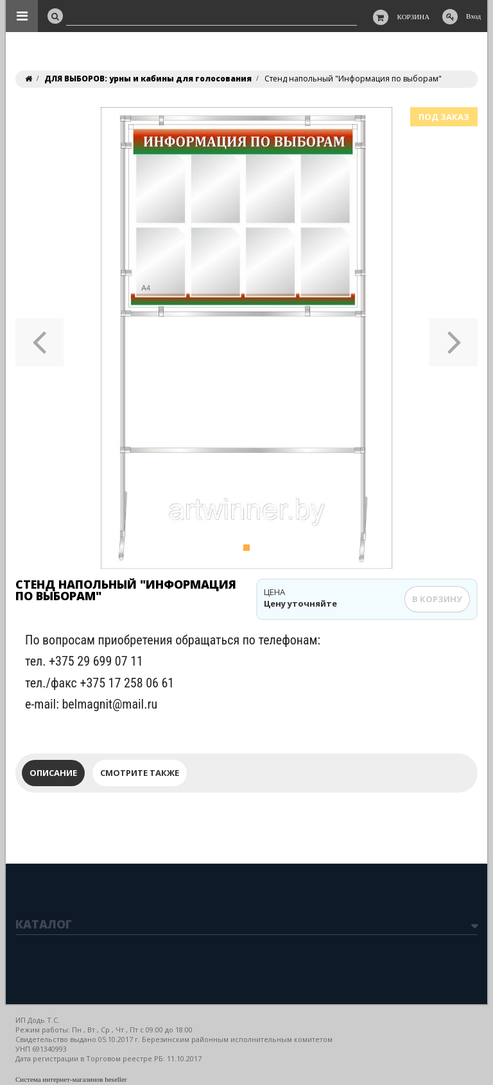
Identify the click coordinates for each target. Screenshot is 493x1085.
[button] (39, 338)
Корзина (413, 17)
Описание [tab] (53, 772)
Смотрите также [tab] (139, 772)
